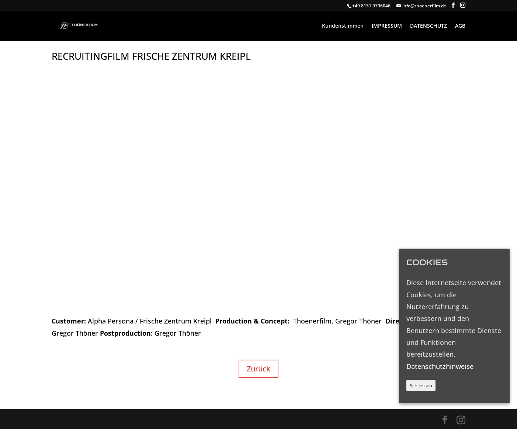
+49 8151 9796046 (371, 6)
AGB (460, 26)
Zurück (258, 369)
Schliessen (421, 385)
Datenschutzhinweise (439, 366)
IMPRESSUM (387, 26)
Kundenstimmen (343, 26)
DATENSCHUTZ (428, 26)
